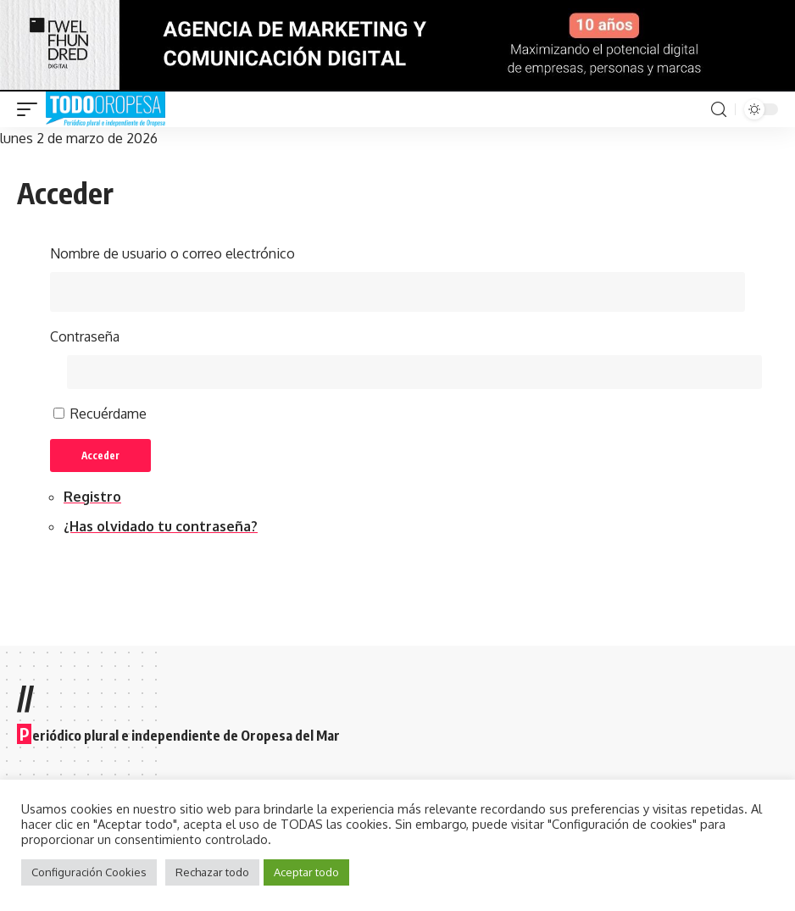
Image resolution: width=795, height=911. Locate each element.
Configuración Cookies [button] (89, 872)
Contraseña (85, 337)
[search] (719, 110)
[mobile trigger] (31, 109)
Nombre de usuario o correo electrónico (172, 253)
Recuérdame (108, 416)
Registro (92, 500)
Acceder (103, 458)
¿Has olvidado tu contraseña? (161, 529)
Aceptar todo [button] (306, 872)
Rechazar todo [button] (212, 872)
